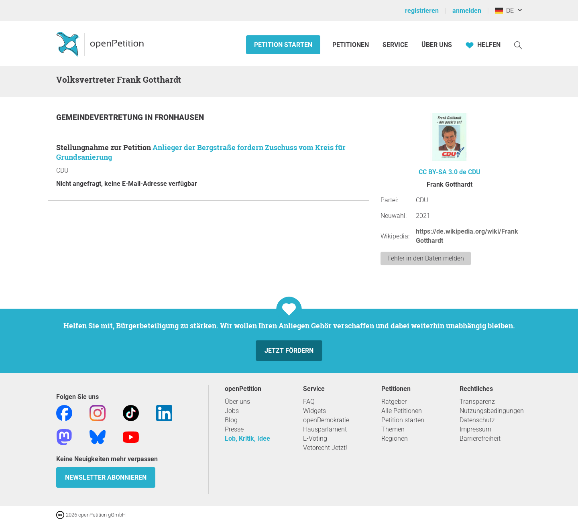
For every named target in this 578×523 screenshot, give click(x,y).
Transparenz (477, 401)
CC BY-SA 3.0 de (442, 172)
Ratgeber (394, 401)
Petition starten (283, 45)
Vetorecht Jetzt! (325, 448)
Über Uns (436, 45)
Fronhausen (179, 117)
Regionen (394, 438)
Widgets (314, 411)
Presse (234, 429)
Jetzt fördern (289, 350)
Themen (393, 429)
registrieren (422, 10)
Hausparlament (325, 429)
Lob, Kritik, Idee (247, 438)
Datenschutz (477, 420)
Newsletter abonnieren (106, 477)
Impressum (475, 429)
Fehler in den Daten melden (425, 258)
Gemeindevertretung (100, 117)
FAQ (309, 401)
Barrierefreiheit (480, 438)
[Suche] (518, 44)
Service (395, 45)
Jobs (232, 411)
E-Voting (315, 438)
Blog (231, 420)
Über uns (237, 401)
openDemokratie (326, 420)
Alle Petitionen (401, 411)
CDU (474, 172)
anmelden (466, 10)
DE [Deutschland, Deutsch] (504, 10)
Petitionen (351, 45)
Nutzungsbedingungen (492, 411)
